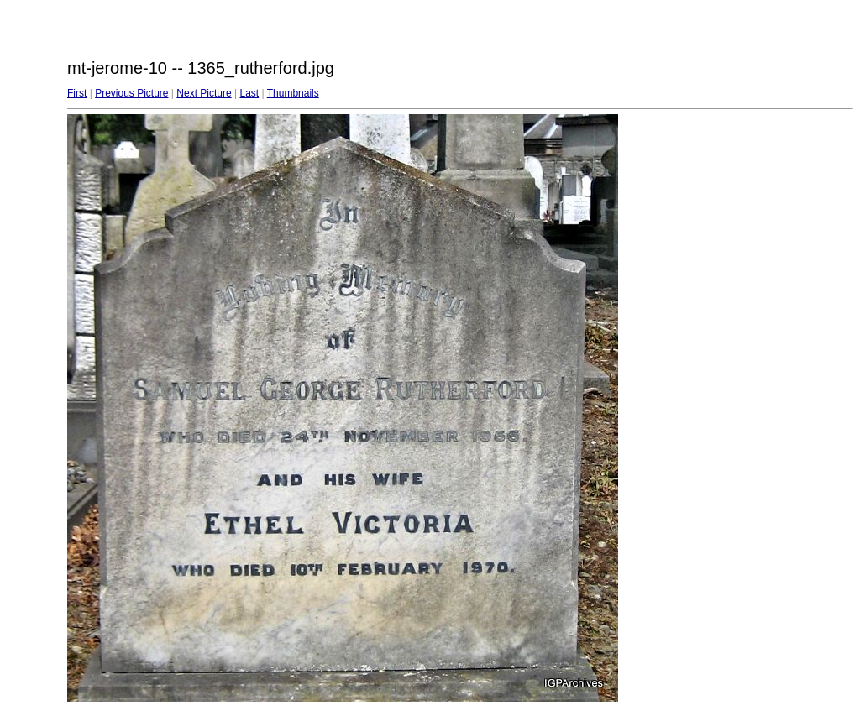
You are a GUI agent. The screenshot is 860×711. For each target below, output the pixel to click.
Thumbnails (293, 93)
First (77, 93)
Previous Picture (131, 93)
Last (249, 93)
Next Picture (203, 93)
